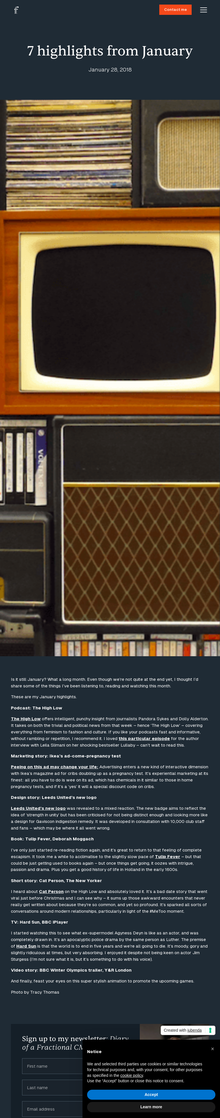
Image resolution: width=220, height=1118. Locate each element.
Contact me (175, 9)
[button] (212, 1048)
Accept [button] (151, 1094)
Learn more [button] (151, 1107)
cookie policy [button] (131, 1075)
